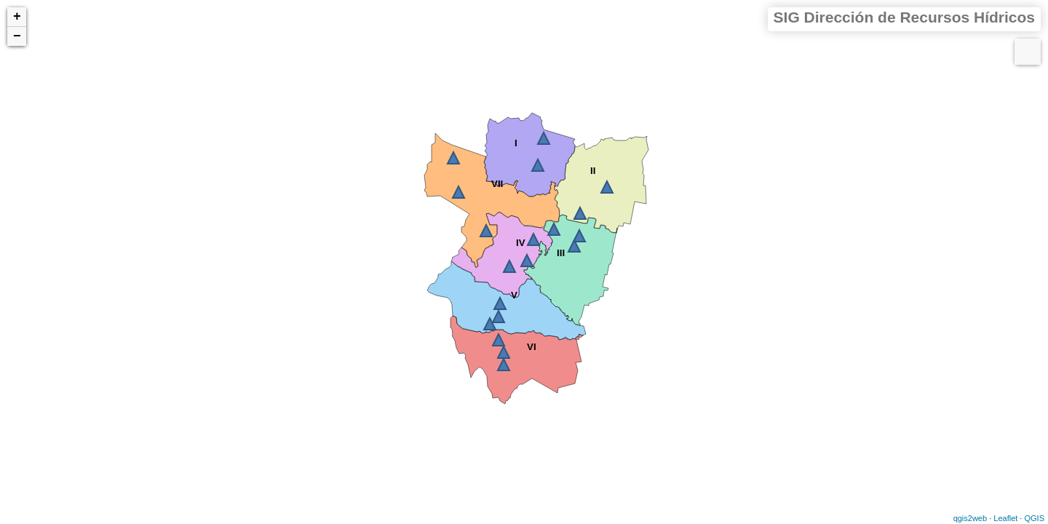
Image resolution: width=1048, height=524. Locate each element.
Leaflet (1005, 518)
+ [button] (17, 16)
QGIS (1034, 518)
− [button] (17, 36)
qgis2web (970, 518)
